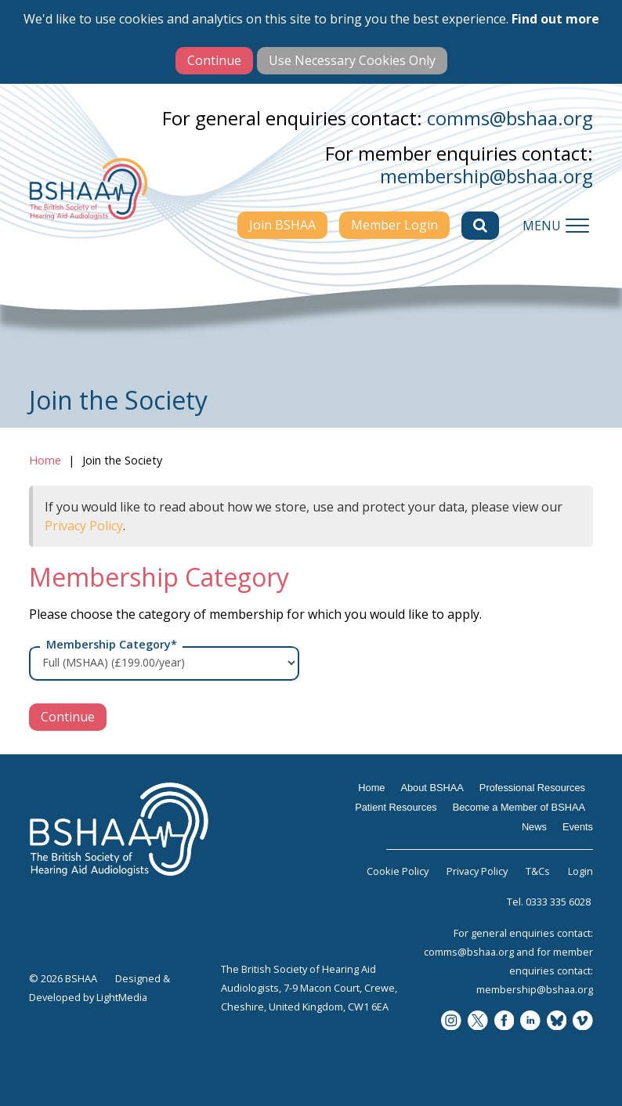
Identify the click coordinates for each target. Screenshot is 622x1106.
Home (45, 460)
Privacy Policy (84, 525)
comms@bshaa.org (510, 118)
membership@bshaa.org (486, 176)
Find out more (555, 18)
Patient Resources (396, 807)
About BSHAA (431, 787)
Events (577, 827)
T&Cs (538, 871)
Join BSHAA (282, 224)
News (534, 827)
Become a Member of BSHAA (519, 807)
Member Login (394, 224)
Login (580, 871)
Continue (68, 716)
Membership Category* (111, 644)
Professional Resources (532, 787)
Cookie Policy (398, 871)
